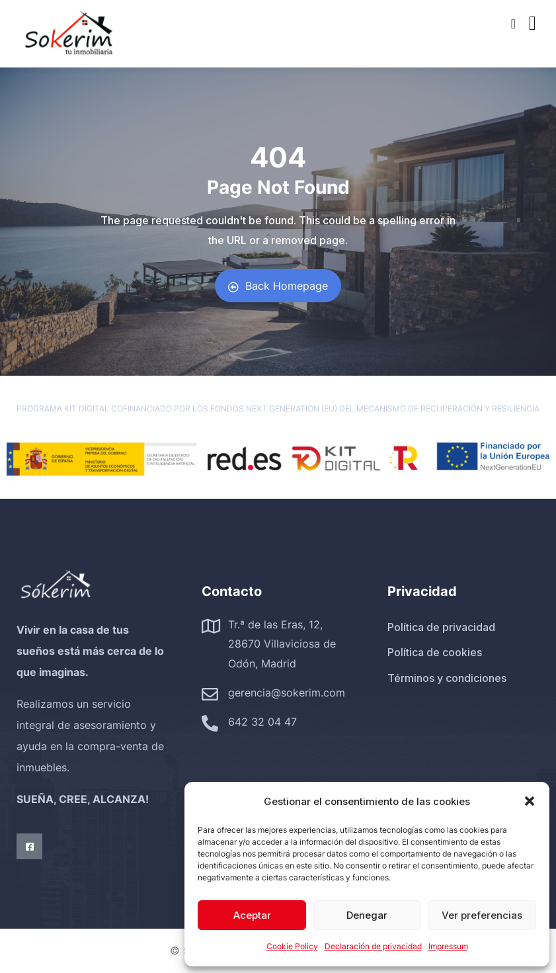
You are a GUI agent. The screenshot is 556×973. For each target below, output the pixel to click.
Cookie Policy (292, 946)
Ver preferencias (482, 915)
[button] (529, 801)
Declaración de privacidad (373, 946)
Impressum (448, 946)
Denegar (366, 915)
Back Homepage (278, 285)
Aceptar (252, 915)
